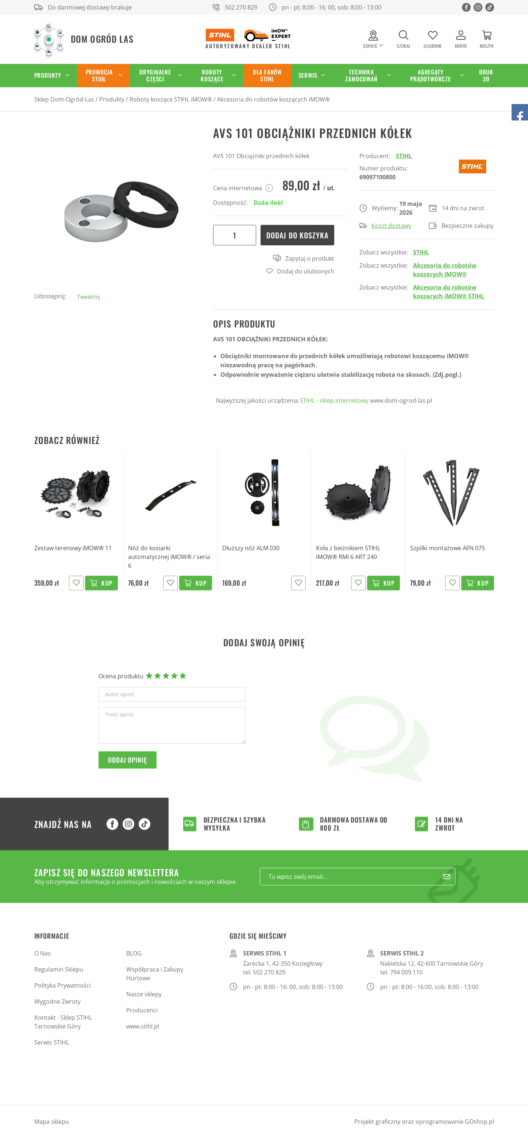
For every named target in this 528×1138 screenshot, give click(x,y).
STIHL (404, 156)
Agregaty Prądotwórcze (430, 75)
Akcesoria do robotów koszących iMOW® (273, 99)
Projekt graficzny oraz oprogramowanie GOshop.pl (424, 1122)
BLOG (134, 953)
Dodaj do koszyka (297, 235)
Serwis (307, 75)
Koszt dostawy (385, 226)
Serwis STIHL (51, 1042)
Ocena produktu (121, 676)
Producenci (142, 1010)
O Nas (42, 953)
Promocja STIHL (99, 75)
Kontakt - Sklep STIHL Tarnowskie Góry (63, 1022)
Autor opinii (119, 694)
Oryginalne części (155, 75)
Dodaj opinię (127, 760)
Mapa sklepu (51, 1122)
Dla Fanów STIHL (267, 75)
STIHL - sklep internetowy (334, 400)
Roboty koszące (212, 75)
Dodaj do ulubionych (305, 271)
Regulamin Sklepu (58, 969)
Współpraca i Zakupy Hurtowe (154, 973)
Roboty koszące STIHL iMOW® (171, 99)
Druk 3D (486, 75)
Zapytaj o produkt (303, 258)
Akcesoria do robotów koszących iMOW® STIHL (448, 291)
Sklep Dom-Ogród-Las (64, 99)
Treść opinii (119, 714)
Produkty (47, 75)
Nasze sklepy (144, 994)
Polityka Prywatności (62, 985)
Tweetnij (88, 297)
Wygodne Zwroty (57, 1001)
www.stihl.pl (142, 1026)
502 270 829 (241, 7)
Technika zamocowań (361, 75)
